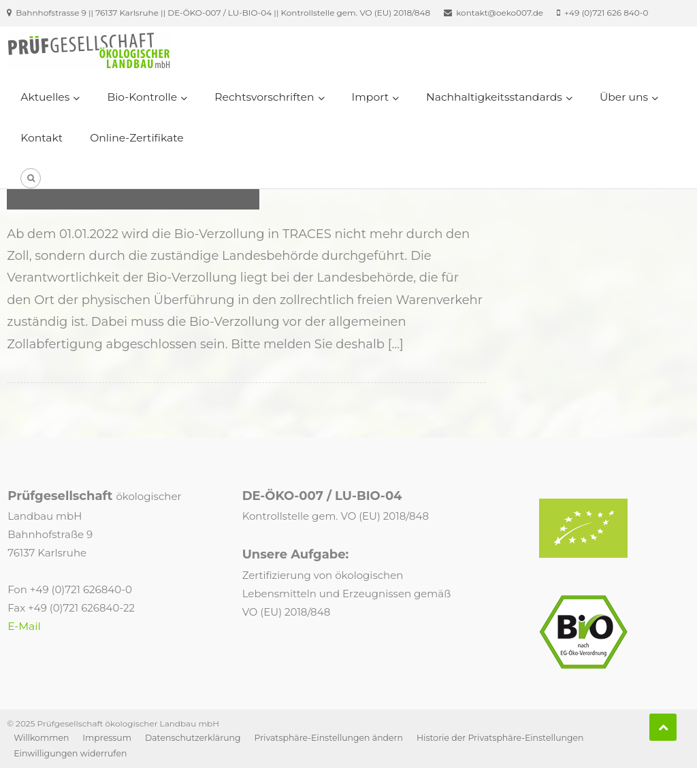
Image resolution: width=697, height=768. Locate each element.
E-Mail (24, 626)
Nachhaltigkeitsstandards (494, 96)
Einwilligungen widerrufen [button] (70, 753)
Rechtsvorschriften (264, 96)
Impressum (106, 738)
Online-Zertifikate (137, 137)
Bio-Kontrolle (142, 96)
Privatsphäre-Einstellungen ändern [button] (329, 738)
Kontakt (41, 137)
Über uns (624, 96)
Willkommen (41, 738)
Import (370, 96)
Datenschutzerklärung (193, 738)
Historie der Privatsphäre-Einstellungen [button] (500, 738)
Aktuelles (44, 96)
